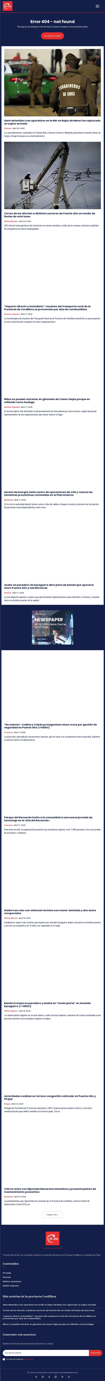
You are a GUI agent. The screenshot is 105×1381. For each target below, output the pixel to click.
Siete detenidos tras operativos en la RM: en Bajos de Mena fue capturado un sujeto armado (52, 122)
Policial (7, 128)
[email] (46, 1353)
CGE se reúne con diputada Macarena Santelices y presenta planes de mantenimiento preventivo (50, 1190)
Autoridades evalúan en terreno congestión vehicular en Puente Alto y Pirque (50, 1097)
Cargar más (52, 1214)
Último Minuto (11, 221)
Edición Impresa (12, 314)
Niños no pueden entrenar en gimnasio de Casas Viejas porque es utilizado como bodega (47, 400)
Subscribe (95, 1353)
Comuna (8, 732)
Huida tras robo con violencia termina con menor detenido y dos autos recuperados (50, 912)
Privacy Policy (28, 1359)
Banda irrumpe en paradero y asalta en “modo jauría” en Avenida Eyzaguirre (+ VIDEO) (47, 1004)
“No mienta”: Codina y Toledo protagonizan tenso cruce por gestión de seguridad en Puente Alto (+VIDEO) (50, 726)
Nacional (8, 500)
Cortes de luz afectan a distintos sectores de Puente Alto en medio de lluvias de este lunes (49, 215)
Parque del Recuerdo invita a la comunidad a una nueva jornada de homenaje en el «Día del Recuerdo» (48, 819)
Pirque (7, 1104)
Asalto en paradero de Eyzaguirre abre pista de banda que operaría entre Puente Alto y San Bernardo (49, 586)
